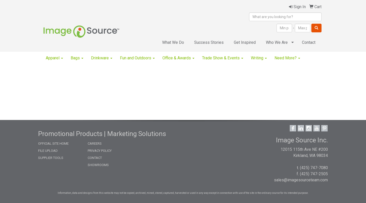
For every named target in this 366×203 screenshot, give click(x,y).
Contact (308, 42)
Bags (77, 58)
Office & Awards (178, 58)
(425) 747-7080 (314, 167)
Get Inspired (245, 42)
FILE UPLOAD (48, 151)
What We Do (173, 42)
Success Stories (209, 42)
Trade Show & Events (222, 58)
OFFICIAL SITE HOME (53, 143)
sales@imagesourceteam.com (301, 180)
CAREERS (95, 143)
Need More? (287, 58)
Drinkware (101, 58)
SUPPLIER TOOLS (50, 158)
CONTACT (95, 158)
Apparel (54, 58)
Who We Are (277, 42)
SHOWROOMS (98, 165)
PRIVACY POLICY (100, 151)
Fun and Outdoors (137, 58)
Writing (259, 58)
